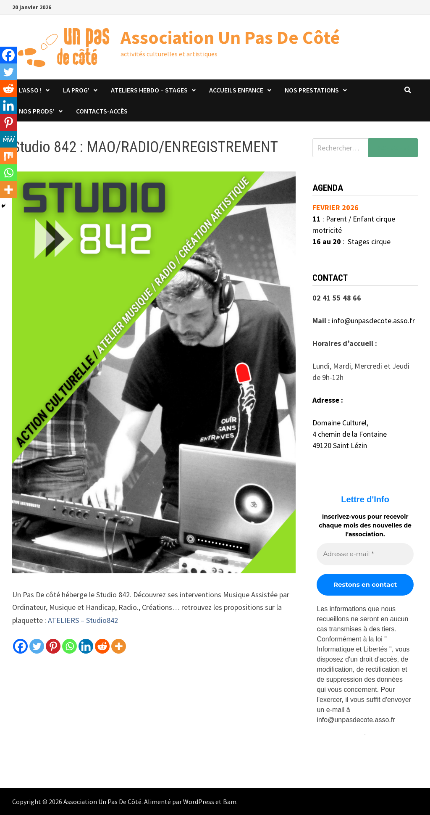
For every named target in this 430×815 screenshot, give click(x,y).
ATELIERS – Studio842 (83, 620)
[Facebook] (20, 646)
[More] (118, 646)
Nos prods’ (37, 111)
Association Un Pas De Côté (230, 37)
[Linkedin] (86, 646)
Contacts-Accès (102, 111)
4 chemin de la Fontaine (349, 434)
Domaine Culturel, (340, 422)
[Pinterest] (53, 646)
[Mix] (8, 156)
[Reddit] (102, 646)
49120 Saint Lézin (339, 445)
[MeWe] (8, 139)
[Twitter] (36, 646)
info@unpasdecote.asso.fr (373, 320)
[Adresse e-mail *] (365, 554)
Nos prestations (312, 90)
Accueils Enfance (236, 90)
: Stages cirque (351, 241)
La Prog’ (76, 90)
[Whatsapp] (69, 646)
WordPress (198, 801)
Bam (229, 801)
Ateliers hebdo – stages (149, 90)
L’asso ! (30, 90)
